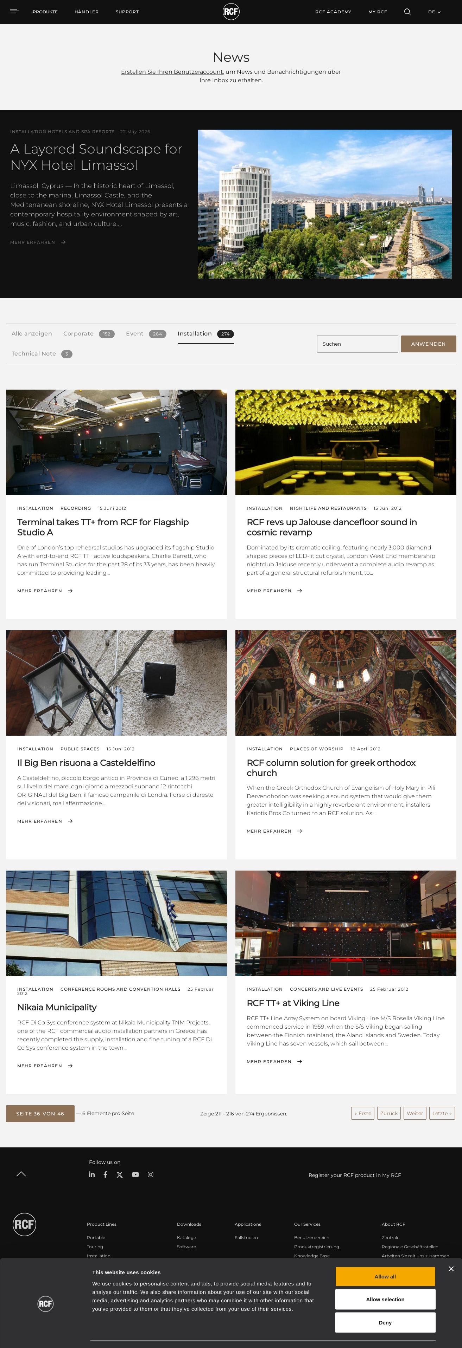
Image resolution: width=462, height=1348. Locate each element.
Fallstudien (246, 1236)
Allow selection (385, 1279)
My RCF (377, 11)
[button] (40, 1113)
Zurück (389, 1112)
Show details (362, 1334)
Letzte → (442, 1112)
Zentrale (390, 1236)
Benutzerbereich (311, 1236)
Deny (385, 1302)
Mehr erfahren (32, 242)
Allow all (385, 1256)
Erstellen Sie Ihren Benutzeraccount (172, 72)
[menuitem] (86, 12)
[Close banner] (451, 1248)
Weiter (415, 1112)
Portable (96, 1236)
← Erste (362, 1112)
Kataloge (186, 1236)
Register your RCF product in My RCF (355, 1174)
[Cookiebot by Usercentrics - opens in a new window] (45, 1334)
